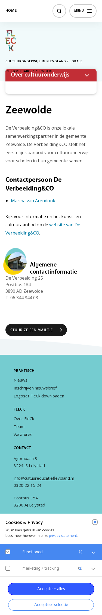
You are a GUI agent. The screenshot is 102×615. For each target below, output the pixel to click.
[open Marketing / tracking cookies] (93, 569)
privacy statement (63, 536)
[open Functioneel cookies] (93, 552)
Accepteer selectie (51, 604)
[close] (95, 522)
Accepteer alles (51, 589)
